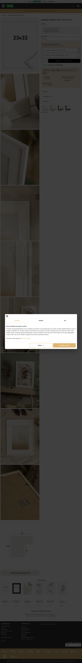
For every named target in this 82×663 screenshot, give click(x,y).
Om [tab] (65, 320)
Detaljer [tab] (41, 320)
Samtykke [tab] (17, 320)
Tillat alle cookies (64, 345)
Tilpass (41, 345)
